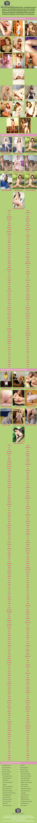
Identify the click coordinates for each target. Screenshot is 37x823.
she (9, 326)
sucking (9, 337)
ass (28, 214)
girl (9, 259)
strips (9, 335)
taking (9, 341)
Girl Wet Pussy (25, 803)
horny (9, 278)
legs (9, 286)
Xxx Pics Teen (6, 769)
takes (27, 339)
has (28, 269)
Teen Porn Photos (26, 774)
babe (27, 216)
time (9, 354)
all (9, 212)
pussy (27, 318)
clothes (28, 235)
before (28, 221)
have (9, 271)
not (28, 301)
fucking (28, 252)
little (9, 288)
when (9, 362)
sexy (27, 324)
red (28, 320)
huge (9, 280)
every (9, 246)
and (9, 214)
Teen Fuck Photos (7, 782)
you (28, 366)
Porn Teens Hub (7, 805)
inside (9, 282)
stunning (27, 335)
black (9, 225)
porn (9, 316)
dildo (9, 242)
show (27, 326)
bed (9, 221)
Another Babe (6, 774)
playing (9, 314)
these (9, 349)
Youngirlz (23, 793)
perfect (9, 309)
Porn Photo (24, 805)
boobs (9, 229)
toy (9, 356)
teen (28, 341)
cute (28, 238)
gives (9, 261)
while (27, 362)
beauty (28, 219)
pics (9, 311)
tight (28, 352)
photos (28, 309)
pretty (9, 318)
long (28, 288)
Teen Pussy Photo (8, 790)
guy (28, 265)
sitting (9, 330)
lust (28, 292)
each (9, 244)
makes (28, 295)
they (28, 349)
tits (28, 354)
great (9, 265)
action (9, 210)
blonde (28, 225)
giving (27, 261)
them (9, 347)
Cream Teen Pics (7, 799)
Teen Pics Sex (24, 769)
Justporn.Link (6, 797)
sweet (9, 339)
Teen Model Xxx (7, 795)
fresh (9, 248)
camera (9, 233)
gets (9, 257)
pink (28, 311)
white (9, 364)
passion (28, 307)
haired (9, 267)
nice (9, 301)
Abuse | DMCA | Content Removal (25, 821)
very (9, 358)
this (9, 352)
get (28, 254)
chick (9, 235)
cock (9, 238)
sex (9, 324)
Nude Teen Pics (25, 799)
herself (28, 273)
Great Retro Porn (25, 790)
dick (28, 240)
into (28, 282)
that (28, 343)
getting (28, 257)
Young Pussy (24, 784)
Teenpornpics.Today (26, 801)
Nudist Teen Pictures (26, 782)
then (28, 347)
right (27, 322)
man (9, 297)
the (9, 345)
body (27, 227)
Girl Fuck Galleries (8, 786)
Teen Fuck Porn (25, 795)
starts (9, 333)
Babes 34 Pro (24, 797)
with (9, 366)
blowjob (9, 227)
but (28, 231)
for (28, 246)
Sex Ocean (6, 780)
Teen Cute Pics (24, 767)
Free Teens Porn (25, 780)
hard (28, 267)
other (27, 305)
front (9, 250)
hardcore (9, 269)
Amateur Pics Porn (26, 788)
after (28, 210)
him (9, 276)
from (27, 248)
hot (28, 278)
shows (28, 328)
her (9, 273)
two (28, 356)
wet (28, 360)
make (9, 295)
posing (28, 316)
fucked (9, 252)
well (9, 360)
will (28, 364)
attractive (9, 216)
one (9, 305)
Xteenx (4, 784)
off (27, 303)
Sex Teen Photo (6, 767)
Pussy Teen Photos (26, 776)
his (28, 276)
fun (9, 254)
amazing (27, 212)
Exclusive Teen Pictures (9, 793)
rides (9, 322)
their (28, 345)
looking (9, 290)
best (9, 223)
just (9, 284)
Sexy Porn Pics (7, 801)
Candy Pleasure (7, 778)
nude (9, 303)
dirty (28, 242)
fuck (28, 250)
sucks (27, 337)
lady (28, 284)
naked (9, 299)
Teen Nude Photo (7, 776)
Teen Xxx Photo (24, 771)
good (9, 263)
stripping (27, 333)
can (28, 233)
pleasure (27, 314)
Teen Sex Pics (24, 786)
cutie (9, 240)
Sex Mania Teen (6, 765)
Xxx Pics (22, 765)
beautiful (9, 219)
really (9, 320)
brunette (9, 231)
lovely (27, 290)
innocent (27, 280)
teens (9, 343)
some (27, 330)
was (28, 358)
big (28, 223)
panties (9, 307)
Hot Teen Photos (6, 771)
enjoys (28, 244)
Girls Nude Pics (7, 788)
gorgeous (27, 263)
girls (28, 259)
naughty (28, 299)
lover (9, 292)
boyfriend (27, 229)
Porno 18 (5, 803)
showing (9, 328)
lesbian (28, 286)
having (28, 271)
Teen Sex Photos (25, 778)
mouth (28, 297)
